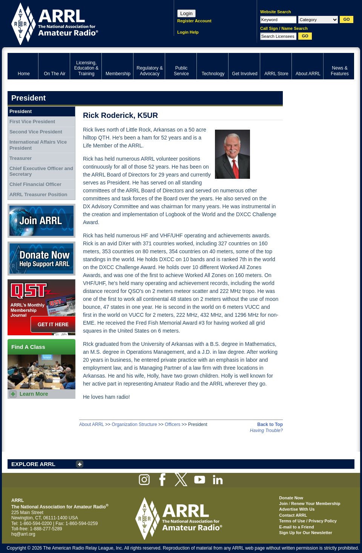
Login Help (188, 32)
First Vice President (32, 121)
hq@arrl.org (23, 534)
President (20, 111)
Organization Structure (134, 424)
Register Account (194, 21)
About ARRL (91, 424)
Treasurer (20, 158)
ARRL (81, 23)
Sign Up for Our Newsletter (305, 532)
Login (186, 13)
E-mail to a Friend (296, 527)
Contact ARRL (293, 515)
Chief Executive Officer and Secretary (41, 171)
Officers (172, 424)
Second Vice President (35, 132)
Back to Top (270, 424)
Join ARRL (41, 221)
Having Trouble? (266, 430)
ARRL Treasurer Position (38, 194)
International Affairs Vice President (38, 145)
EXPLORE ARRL (33, 464)
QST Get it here (41, 307)
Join (283, 503)
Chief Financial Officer (35, 184)
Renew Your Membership (315, 503)
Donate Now (41, 259)
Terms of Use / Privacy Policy (308, 521)
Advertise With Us (296, 509)
